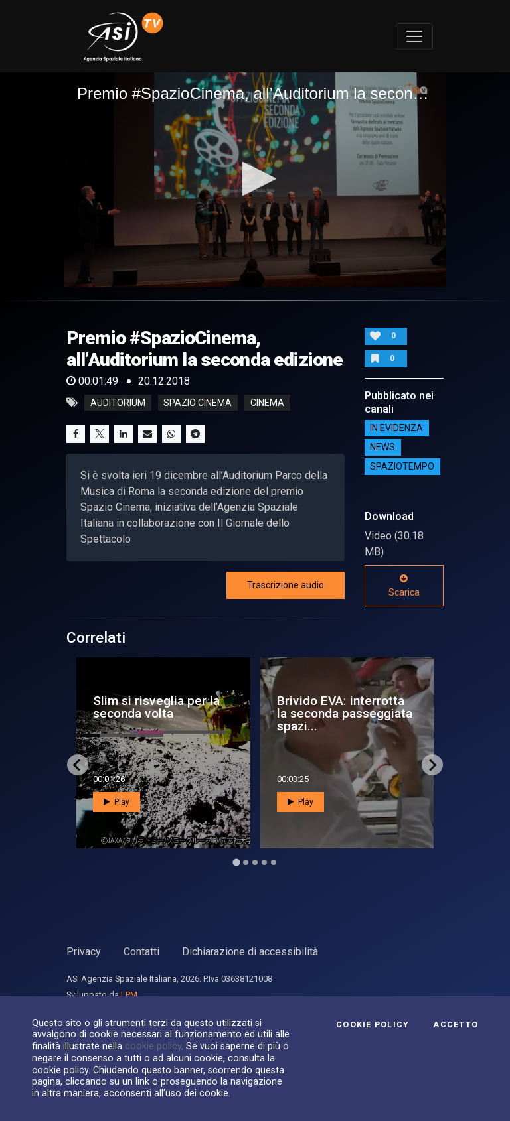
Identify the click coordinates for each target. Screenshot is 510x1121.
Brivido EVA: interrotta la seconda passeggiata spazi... (344, 713)
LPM (129, 995)
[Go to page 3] (255, 862)
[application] (255, 179)
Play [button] (116, 802)
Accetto (455, 1025)
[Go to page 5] (273, 862)
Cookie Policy (372, 1025)
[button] (255, 178)
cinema (267, 402)
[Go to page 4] (264, 862)
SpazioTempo (402, 467)
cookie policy (153, 1046)
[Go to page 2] (245, 862)
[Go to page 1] (236, 862)
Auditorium (117, 402)
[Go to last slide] (77, 764)
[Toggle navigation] (414, 36)
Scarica (404, 586)
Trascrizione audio (285, 585)
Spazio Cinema (197, 402)
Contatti (141, 951)
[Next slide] (432, 764)
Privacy (83, 951)
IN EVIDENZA (396, 428)
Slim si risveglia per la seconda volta (156, 707)
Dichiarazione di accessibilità (250, 951)
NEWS (382, 447)
